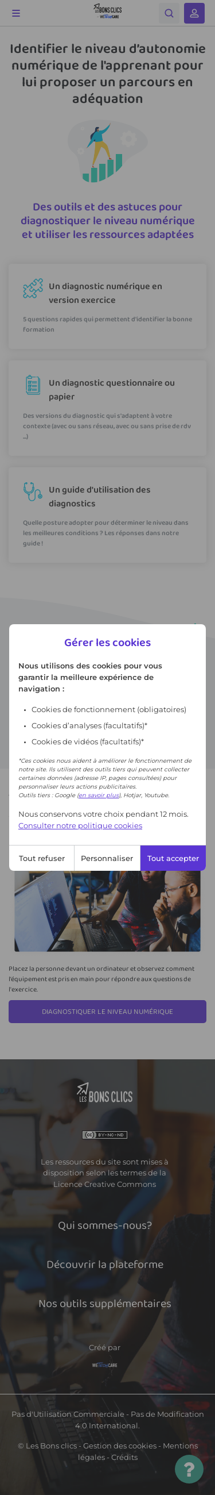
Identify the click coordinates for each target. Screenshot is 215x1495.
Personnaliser (107, 858)
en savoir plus (99, 795)
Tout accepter (173, 858)
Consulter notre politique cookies (80, 825)
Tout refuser (42, 858)
